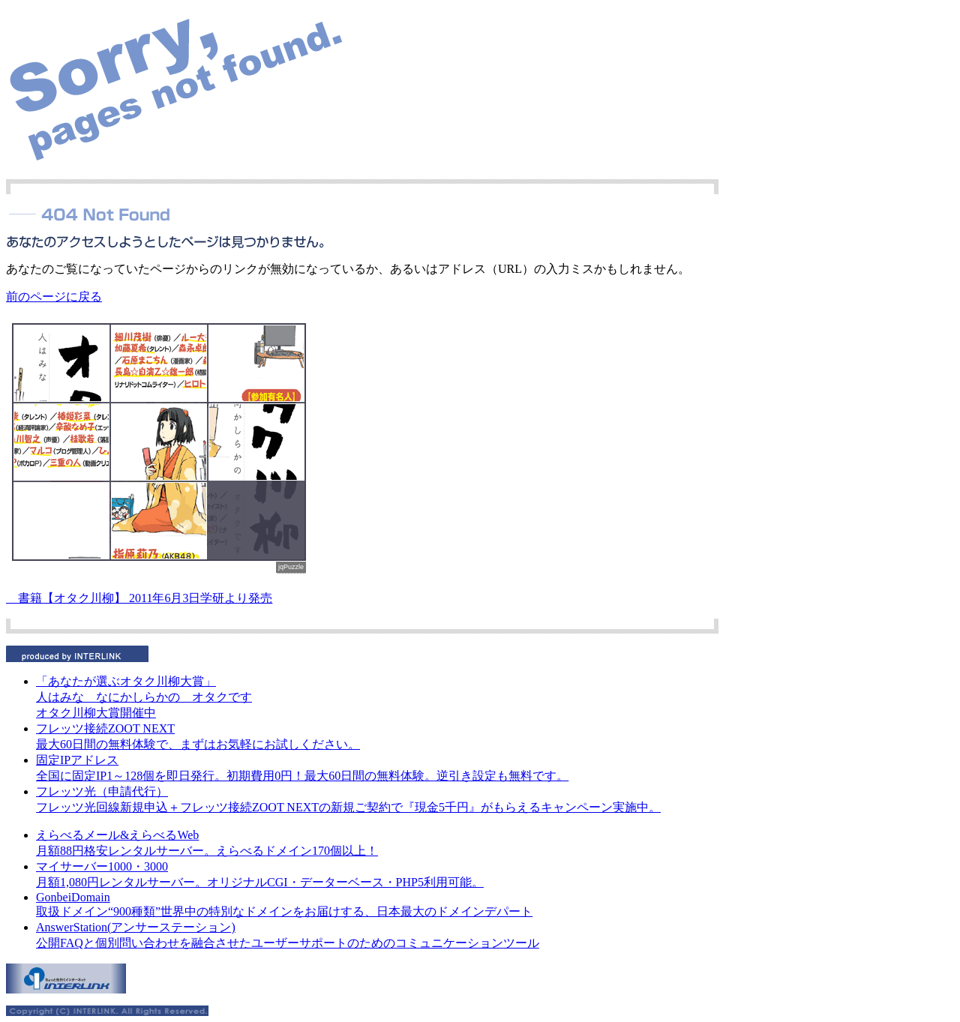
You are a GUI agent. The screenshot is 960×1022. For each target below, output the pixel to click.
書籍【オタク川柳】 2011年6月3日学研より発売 (139, 598)
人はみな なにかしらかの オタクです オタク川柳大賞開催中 (144, 697)
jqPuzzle (291, 567)
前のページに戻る (54, 296)
